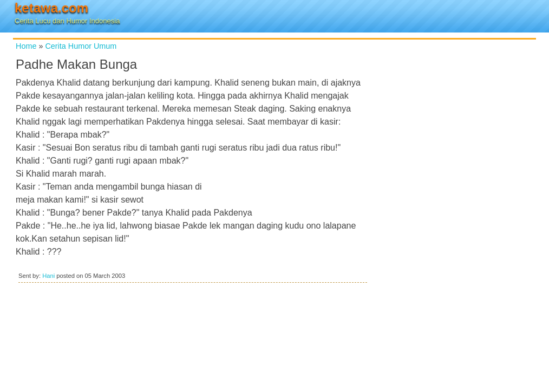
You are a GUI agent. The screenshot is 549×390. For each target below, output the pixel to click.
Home (26, 46)
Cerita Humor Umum (80, 46)
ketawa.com (51, 8)
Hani (48, 275)
